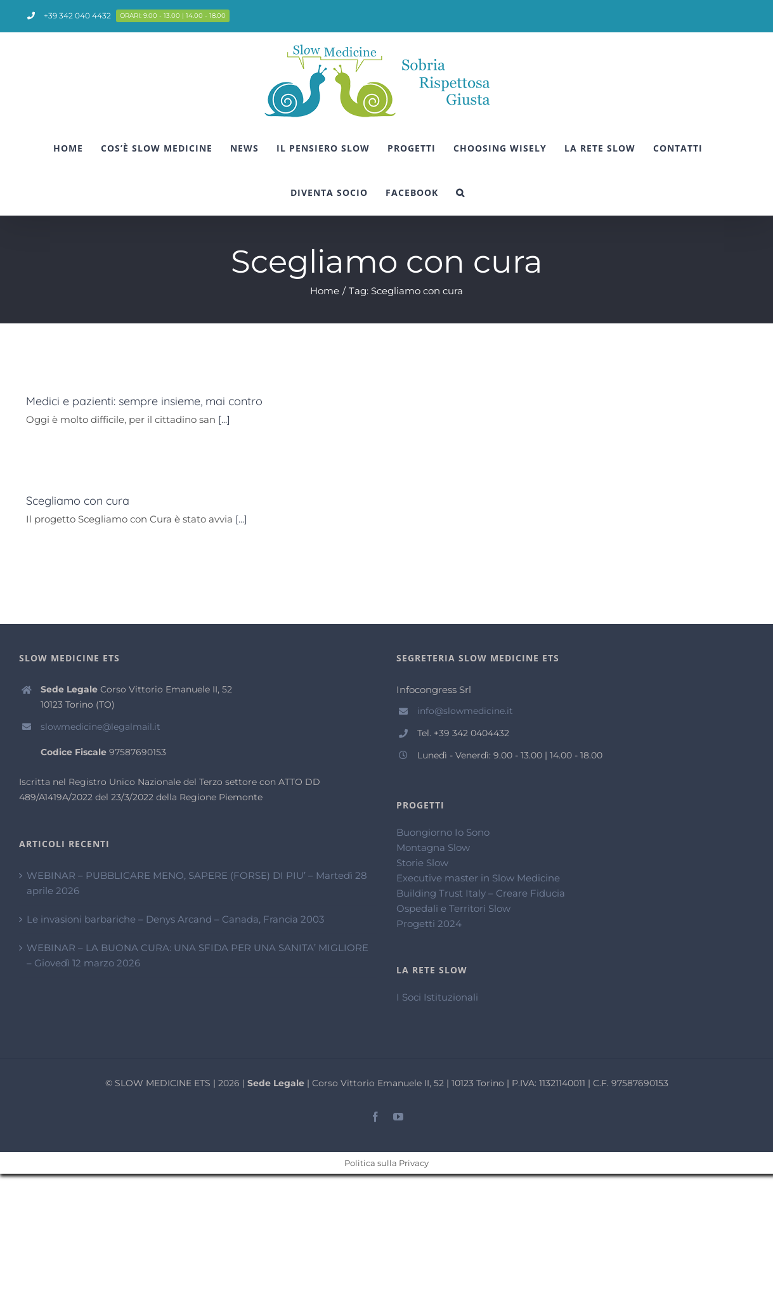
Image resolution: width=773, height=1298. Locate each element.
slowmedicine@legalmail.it (100, 726)
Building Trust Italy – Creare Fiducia (480, 893)
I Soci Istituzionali (437, 997)
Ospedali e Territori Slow (453, 908)
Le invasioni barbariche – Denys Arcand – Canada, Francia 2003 (175, 919)
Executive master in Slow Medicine (478, 878)
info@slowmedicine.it (465, 711)
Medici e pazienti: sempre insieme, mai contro (144, 401)
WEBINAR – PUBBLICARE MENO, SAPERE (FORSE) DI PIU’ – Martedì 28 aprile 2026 (197, 883)
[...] (224, 419)
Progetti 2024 (429, 924)
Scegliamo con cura (77, 500)
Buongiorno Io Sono (443, 832)
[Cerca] (460, 193)
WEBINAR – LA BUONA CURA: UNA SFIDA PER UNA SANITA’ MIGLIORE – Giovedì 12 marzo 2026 (197, 955)
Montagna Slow (433, 847)
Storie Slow (422, 863)
